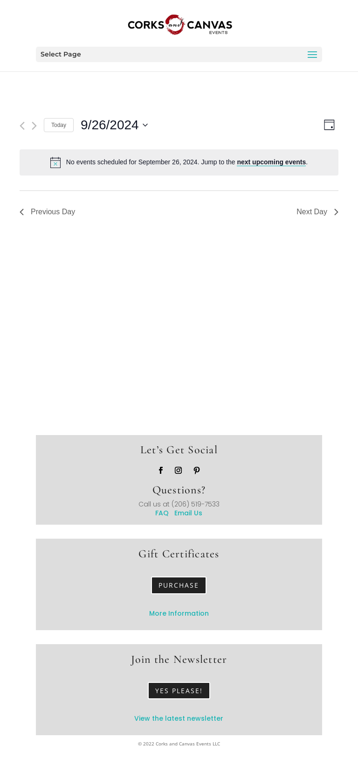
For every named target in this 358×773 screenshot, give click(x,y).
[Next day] (34, 125)
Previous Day (47, 212)
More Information (179, 613)
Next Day (317, 212)
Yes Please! (179, 690)
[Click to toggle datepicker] (114, 125)
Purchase (178, 585)
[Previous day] (22, 125)
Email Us (188, 513)
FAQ (164, 513)
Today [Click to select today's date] (58, 125)
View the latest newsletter (178, 718)
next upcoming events (271, 162)
